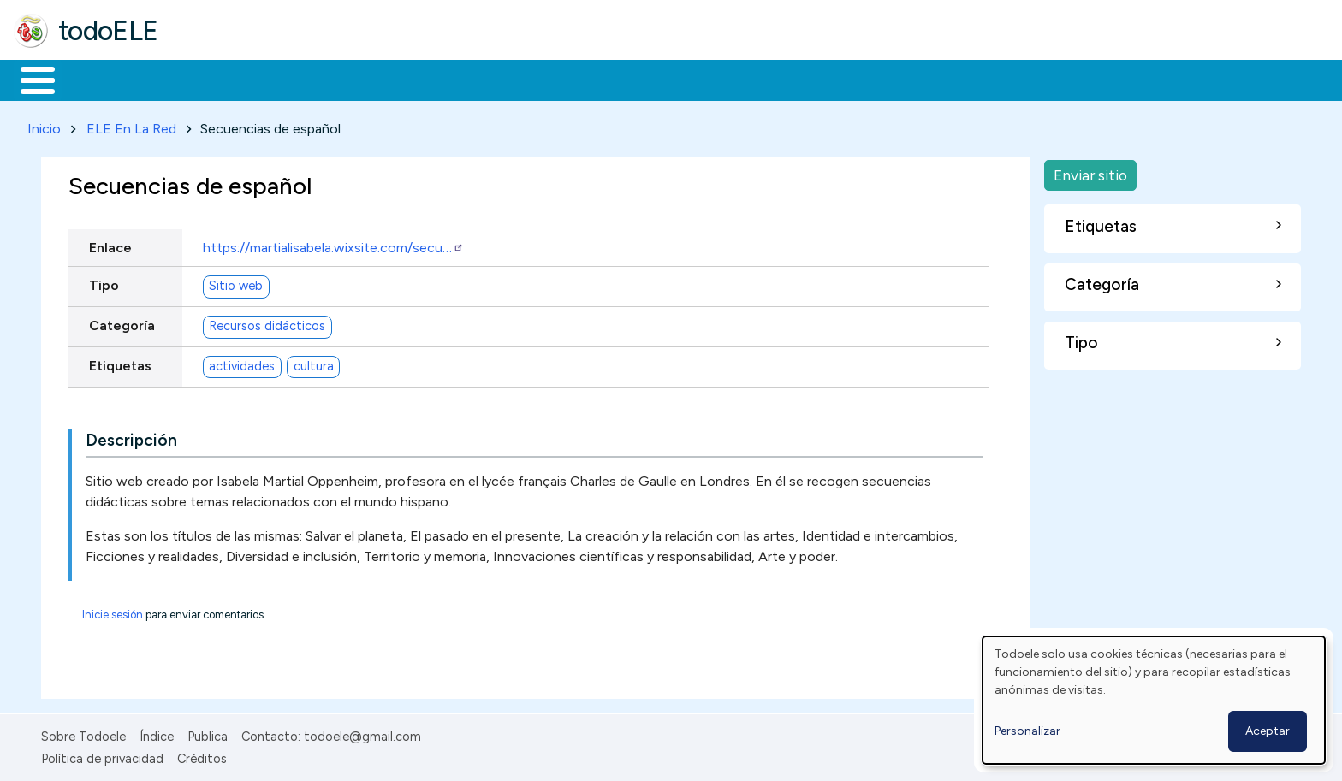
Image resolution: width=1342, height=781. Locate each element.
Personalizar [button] (1027, 731)
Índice (157, 733)
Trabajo (308, 79)
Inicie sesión (112, 611)
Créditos (202, 756)
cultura (314, 363)
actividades (242, 363)
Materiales (96, 79)
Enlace (110, 244)
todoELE (108, 31)
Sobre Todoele (83, 733)
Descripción (131, 437)
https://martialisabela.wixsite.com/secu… (333, 244)
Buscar (703, 78)
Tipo (104, 282)
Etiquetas (120, 362)
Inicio (29, 78)
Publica (207, 733)
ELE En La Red (131, 125)
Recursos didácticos (267, 323)
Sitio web (236, 283)
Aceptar (1267, 731)
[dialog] (1154, 700)
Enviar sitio (1090, 171)
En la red (404, 79)
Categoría (122, 322)
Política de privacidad (102, 756)
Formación (206, 79)
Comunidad (626, 79)
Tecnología (511, 79)
